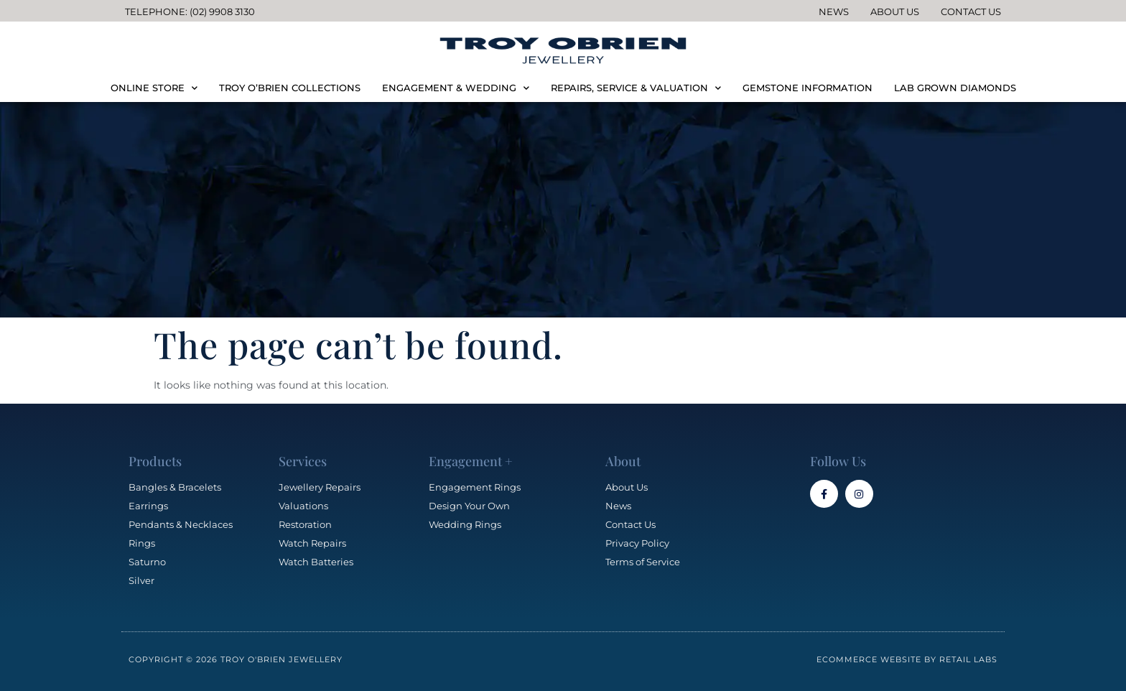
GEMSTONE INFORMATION (808, 87)
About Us (894, 11)
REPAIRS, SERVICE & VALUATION (636, 88)
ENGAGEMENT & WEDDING (455, 88)
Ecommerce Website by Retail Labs (906, 659)
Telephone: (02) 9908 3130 (190, 11)
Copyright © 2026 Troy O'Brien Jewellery (236, 659)
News (834, 11)
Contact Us (971, 11)
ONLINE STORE (154, 88)
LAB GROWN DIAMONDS (955, 87)
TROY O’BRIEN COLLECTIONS (289, 87)
